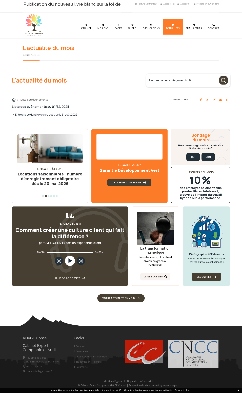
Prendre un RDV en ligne (206, 3)
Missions (103, 27)
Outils (132, 27)
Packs (118, 27)
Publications (151, 27)
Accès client (167, 3)
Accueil (26, 55)
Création (79, 370)
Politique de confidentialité (162, 381)
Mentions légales (137, 381)
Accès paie (184, 3)
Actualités (173, 27)
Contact (213, 27)
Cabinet (86, 27)
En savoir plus (181, 390)
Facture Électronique (146, 3)
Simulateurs (194, 27)
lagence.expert (195, 385)
